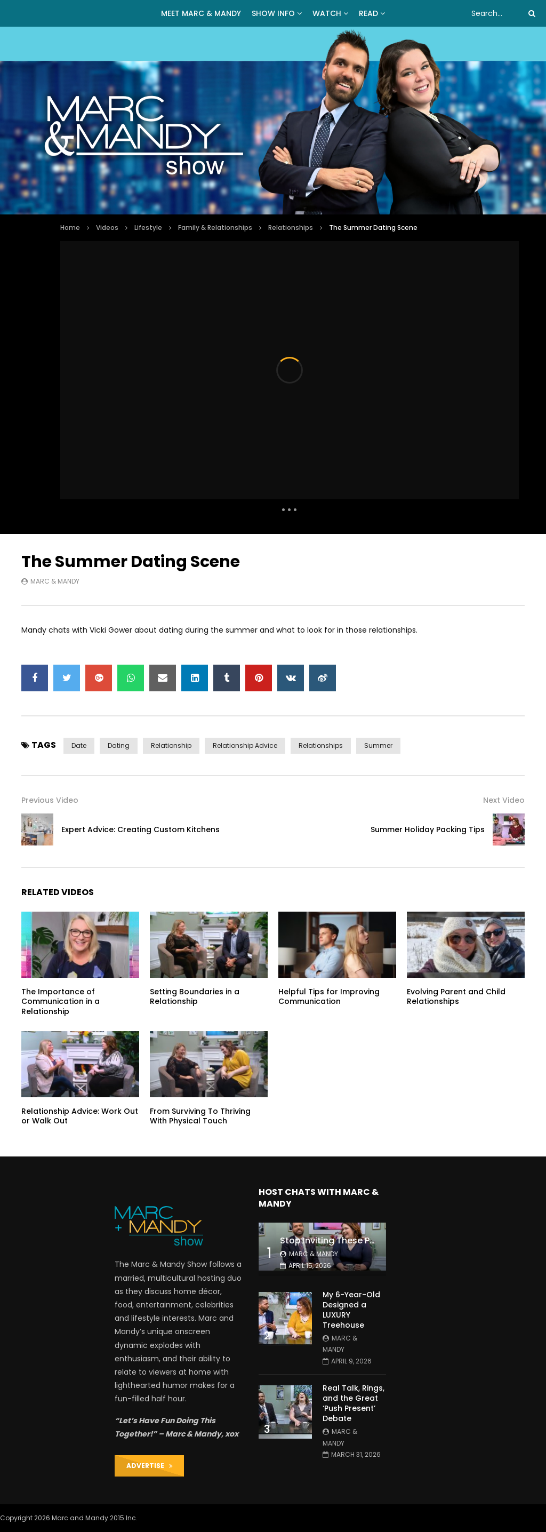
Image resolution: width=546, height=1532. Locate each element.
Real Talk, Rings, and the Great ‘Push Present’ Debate (353, 1403)
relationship (171, 745)
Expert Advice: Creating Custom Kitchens (140, 829)
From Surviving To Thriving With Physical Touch (200, 1116)
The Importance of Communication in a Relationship (60, 1001)
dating (119, 745)
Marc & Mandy (54, 581)
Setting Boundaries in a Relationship (194, 996)
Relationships (290, 227)
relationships (321, 745)
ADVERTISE (149, 1465)
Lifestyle (148, 227)
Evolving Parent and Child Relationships (456, 996)
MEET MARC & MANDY (201, 13)
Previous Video (49, 800)
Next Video (504, 800)
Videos (107, 227)
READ (368, 13)
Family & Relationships (215, 227)
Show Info (273, 13)
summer (378, 745)
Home (70, 227)
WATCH (326, 13)
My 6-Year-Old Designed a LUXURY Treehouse (351, 1309)
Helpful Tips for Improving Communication (329, 996)
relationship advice (245, 745)
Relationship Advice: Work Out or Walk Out (79, 1116)
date (78, 745)
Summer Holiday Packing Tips (428, 829)
